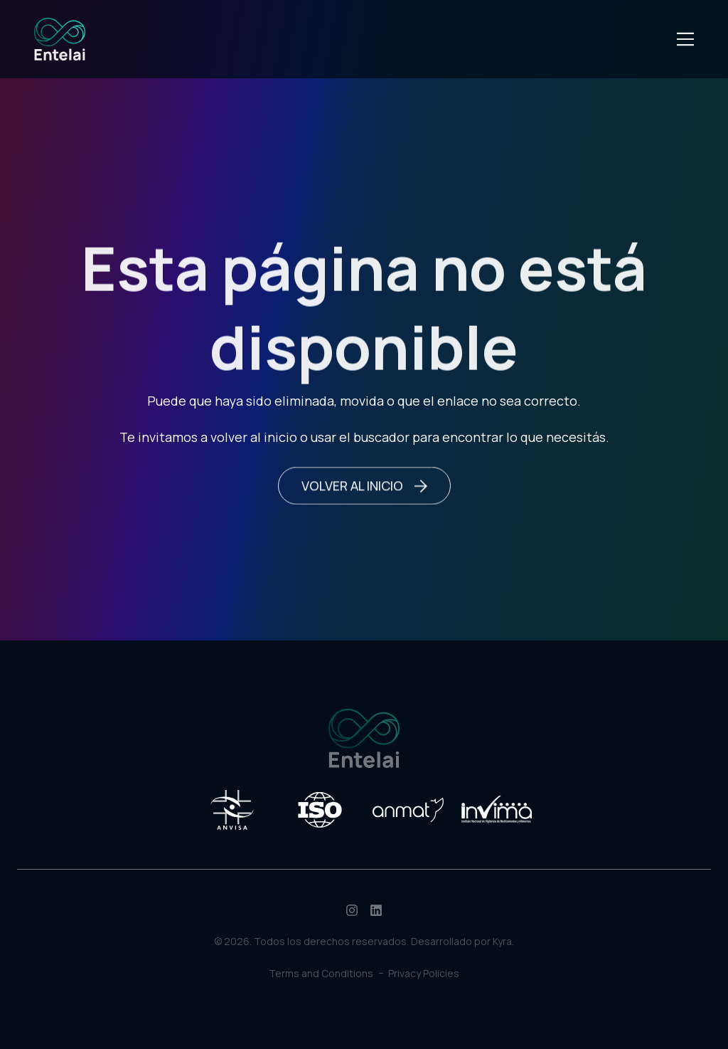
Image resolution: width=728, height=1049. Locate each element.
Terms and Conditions (321, 973)
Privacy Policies (423, 973)
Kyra (502, 941)
